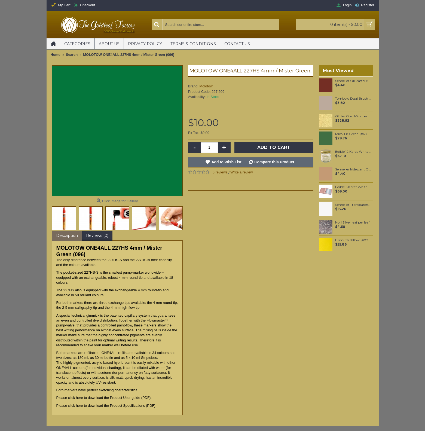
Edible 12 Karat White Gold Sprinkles (353, 152)
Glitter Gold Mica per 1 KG (353, 116)
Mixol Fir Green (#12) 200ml (353, 134)
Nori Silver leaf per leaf (352, 222)
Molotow (205, 86)
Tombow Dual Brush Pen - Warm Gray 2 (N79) (353, 98)
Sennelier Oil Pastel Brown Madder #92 (353, 81)
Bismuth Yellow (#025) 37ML (353, 240)
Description (67, 235)
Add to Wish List (226, 162)
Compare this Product (274, 162)
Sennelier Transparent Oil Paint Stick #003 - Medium (353, 205)
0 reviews (220, 172)
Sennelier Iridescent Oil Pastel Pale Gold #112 (353, 169)
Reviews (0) (97, 235)
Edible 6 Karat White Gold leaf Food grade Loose (353, 187)
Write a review (241, 172)
